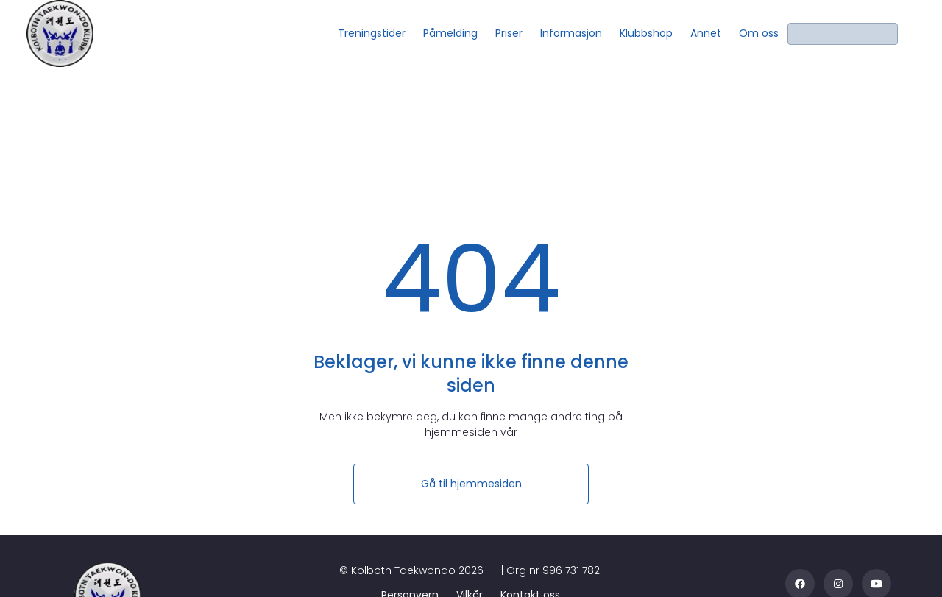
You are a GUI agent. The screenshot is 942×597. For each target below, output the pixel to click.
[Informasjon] (571, 33)
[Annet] (705, 33)
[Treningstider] (371, 33)
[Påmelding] (450, 33)
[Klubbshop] (646, 33)
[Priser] (508, 33)
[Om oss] (758, 33)
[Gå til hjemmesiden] (471, 484)
